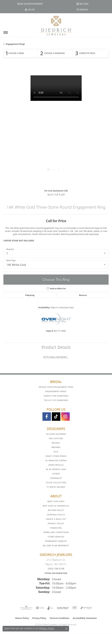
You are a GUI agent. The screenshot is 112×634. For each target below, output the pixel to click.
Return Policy (56, 510)
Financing (56, 528)
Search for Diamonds (56, 395)
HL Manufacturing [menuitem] (56, 460)
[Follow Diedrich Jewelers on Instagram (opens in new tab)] (65, 416)
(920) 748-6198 (56, 194)
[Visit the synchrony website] (86, 607)
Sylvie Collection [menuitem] (56, 482)
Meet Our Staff (55, 501)
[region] (56, 126)
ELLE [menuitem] (56, 451)
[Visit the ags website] (26, 607)
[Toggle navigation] (5, 32)
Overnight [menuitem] (56, 478)
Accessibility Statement (85, 618)
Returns (83, 295)
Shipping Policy (56, 514)
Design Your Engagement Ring (56, 387)
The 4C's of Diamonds (56, 400)
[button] (82, 4)
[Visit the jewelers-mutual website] (63, 607)
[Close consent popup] (66, 629)
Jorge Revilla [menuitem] (56, 465)
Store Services (56, 536)
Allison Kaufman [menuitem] (56, 434)
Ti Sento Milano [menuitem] (56, 487)
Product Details (56, 347)
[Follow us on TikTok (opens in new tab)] (56, 416)
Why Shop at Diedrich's (56, 505)
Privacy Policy (56, 523)
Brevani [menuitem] (56, 447)
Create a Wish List (56, 519)
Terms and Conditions (56, 532)
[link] (30, 4)
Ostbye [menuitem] (56, 473)
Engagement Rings (15, 44)
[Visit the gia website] (40, 607)
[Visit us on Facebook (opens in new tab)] (46, 416)
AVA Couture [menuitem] (56, 438)
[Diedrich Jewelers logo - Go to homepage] (56, 25)
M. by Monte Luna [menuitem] (56, 469)
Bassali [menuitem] (56, 443)
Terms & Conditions (59, 618)
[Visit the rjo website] (74, 607)
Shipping (29, 295)
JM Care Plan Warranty (56, 545)
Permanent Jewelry (56, 541)
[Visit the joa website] (51, 607)
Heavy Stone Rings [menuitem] (56, 456)
